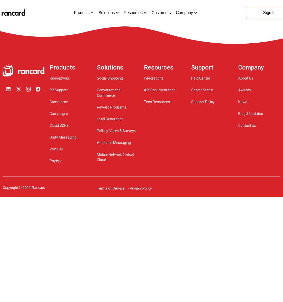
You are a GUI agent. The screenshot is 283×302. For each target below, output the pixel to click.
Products (82, 13)
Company (184, 13)
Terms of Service (111, 188)
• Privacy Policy (140, 188)
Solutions (106, 13)
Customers (161, 13)
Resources (133, 13)
